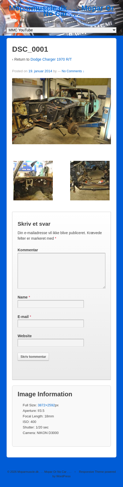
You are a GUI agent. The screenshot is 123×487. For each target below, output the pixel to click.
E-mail (23, 323)
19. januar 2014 (40, 71)
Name (23, 303)
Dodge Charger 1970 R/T (51, 59)
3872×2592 (46, 411)
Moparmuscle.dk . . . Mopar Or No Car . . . (61, 11)
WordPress (63, 482)
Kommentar (28, 250)
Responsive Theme (91, 478)
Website (25, 342)
